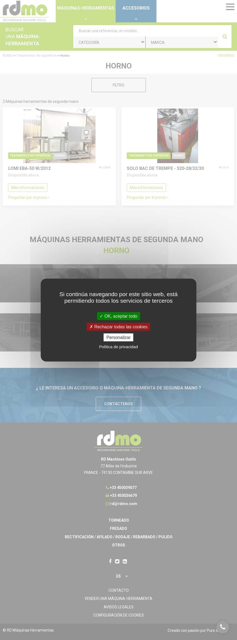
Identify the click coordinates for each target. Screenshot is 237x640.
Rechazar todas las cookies (118, 326)
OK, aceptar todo (118, 316)
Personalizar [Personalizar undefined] (118, 337)
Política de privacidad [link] (118, 346)
